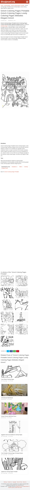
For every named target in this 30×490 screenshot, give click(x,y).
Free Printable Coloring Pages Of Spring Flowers (12, 453)
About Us (24, 482)
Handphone (14, 166)
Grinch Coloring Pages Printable (11, 171)
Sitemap (5, 482)
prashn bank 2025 (18, 487)
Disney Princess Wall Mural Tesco (8, 416)
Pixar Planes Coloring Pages (7, 379)
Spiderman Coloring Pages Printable (9, 471)
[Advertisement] (15, 56)
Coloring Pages (3, 20)
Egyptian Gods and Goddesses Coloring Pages (11, 434)
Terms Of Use (19, 482)
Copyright (14, 482)
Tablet (20, 166)
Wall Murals (3, 399)
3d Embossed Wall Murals (7, 397)
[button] (27, 1)
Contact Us (10, 482)
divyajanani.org (8, 1)
